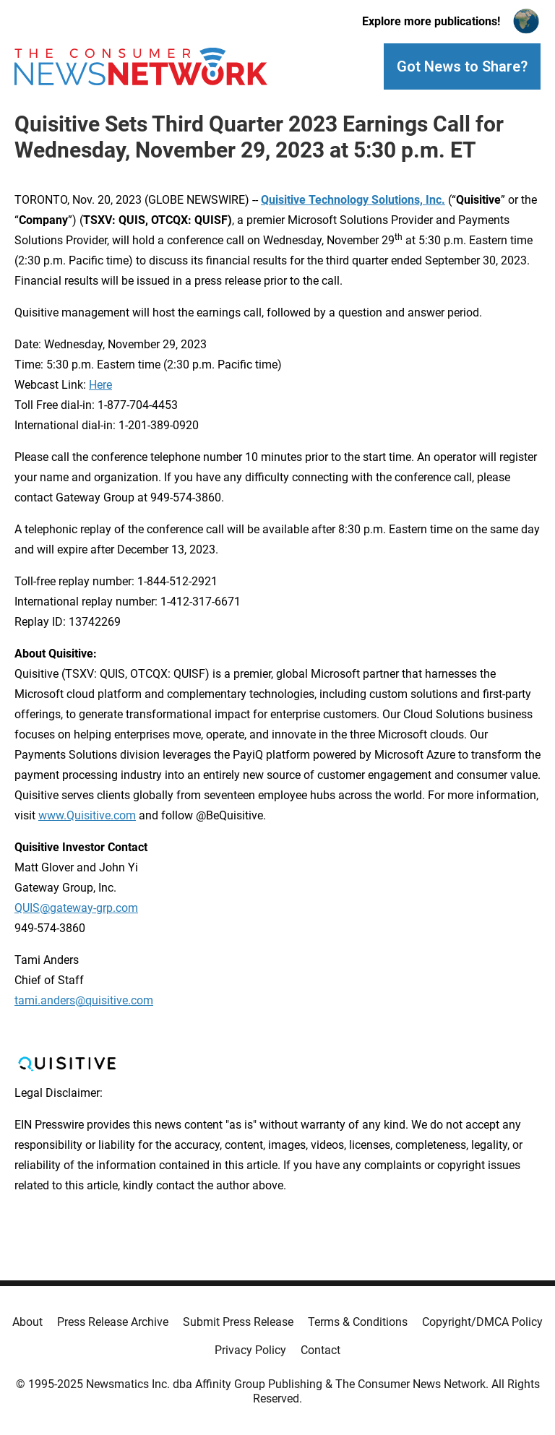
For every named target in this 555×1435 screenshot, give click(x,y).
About (27, 1322)
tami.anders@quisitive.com (83, 1000)
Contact (320, 1350)
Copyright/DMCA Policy (482, 1322)
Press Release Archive (112, 1322)
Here (100, 385)
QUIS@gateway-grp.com (76, 908)
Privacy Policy (250, 1350)
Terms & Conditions (358, 1322)
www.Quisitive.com (87, 815)
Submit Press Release (238, 1322)
